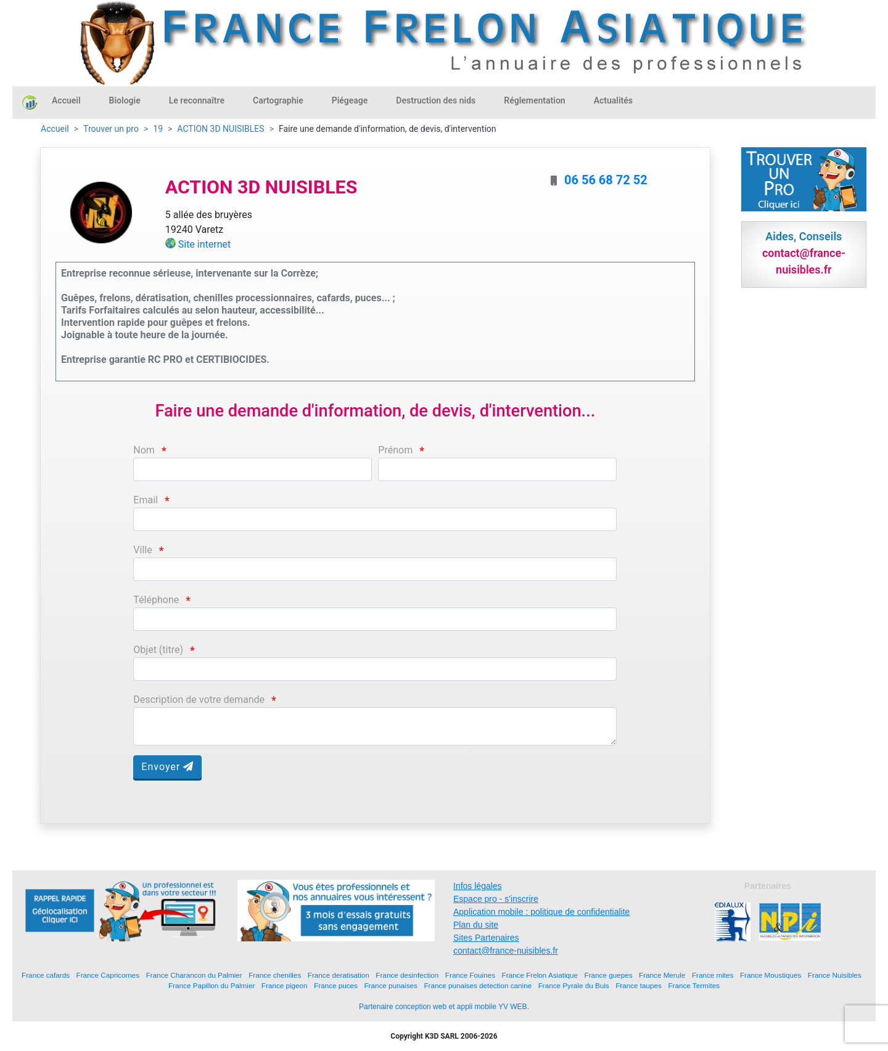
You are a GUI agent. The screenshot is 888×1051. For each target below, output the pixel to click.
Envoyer (167, 767)
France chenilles (275, 975)
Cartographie (278, 100)
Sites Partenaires (486, 938)
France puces (336, 985)
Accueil (66, 100)
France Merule (662, 975)
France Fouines (470, 975)
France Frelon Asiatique (540, 975)
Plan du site (475, 925)
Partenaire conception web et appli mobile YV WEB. (444, 1006)
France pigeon (284, 985)
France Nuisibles (834, 975)
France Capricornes (108, 975)
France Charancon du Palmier (194, 975)
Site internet (204, 244)
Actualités (613, 100)
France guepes (609, 975)
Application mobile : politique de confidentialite (541, 912)
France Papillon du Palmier (211, 985)
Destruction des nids (435, 100)
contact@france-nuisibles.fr (505, 951)
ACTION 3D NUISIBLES (220, 129)
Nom (144, 450)
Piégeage (350, 100)
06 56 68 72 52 (606, 179)
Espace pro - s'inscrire (495, 899)
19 (158, 129)
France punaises (390, 985)
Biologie (125, 100)
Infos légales (477, 886)
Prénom (395, 450)
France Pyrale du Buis (573, 985)
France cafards (46, 975)
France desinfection (407, 975)
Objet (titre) (158, 649)
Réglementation (534, 100)
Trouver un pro (111, 129)
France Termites (694, 985)
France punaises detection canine (478, 985)
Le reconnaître (196, 100)
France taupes (638, 985)
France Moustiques (770, 975)
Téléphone (156, 599)
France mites (713, 975)
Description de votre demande (199, 699)
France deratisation (338, 975)
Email (145, 500)
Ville (142, 549)
